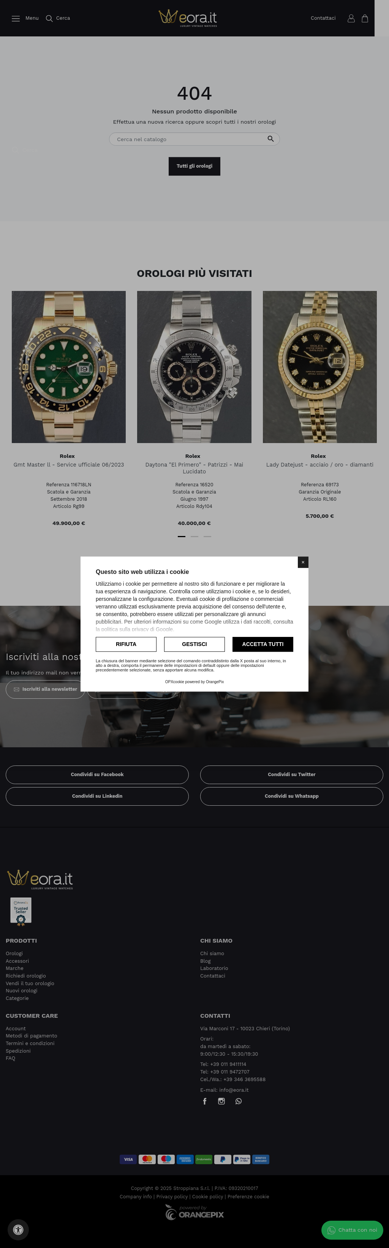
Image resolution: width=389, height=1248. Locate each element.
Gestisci (194, 644)
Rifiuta (126, 644)
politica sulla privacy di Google (137, 629)
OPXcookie (174, 682)
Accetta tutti (263, 644)
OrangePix (215, 682)
